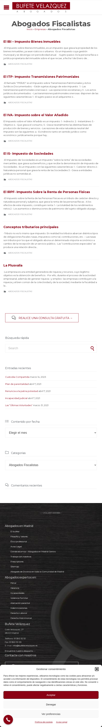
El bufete (15, 531)
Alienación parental (20, 603)
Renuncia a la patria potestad (21, 391)
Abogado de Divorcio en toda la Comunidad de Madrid (37, 571)
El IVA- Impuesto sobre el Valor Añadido (35, 115)
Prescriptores (17, 561)
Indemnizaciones (19, 608)
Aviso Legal (61, 722)
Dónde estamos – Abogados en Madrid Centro (33, 551)
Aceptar (51, 694)
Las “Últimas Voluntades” (18, 405)
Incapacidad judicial (16, 398)
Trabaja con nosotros (21, 556)
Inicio (30, 29)
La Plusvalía (12, 265)
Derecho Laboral (19, 613)
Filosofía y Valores (19, 536)
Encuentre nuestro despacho (19, 651)
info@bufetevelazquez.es (25, 645)
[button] (97, 669)
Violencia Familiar (19, 598)
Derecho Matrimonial (21, 618)
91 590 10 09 (15, 642)
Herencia (15, 588)
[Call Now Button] (8, 719)
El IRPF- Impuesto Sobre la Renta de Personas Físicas (46, 192)
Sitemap (15, 566)
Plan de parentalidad (17, 384)
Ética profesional (19, 541)
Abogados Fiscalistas (20, 64)
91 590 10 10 (20, 638)
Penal (13, 583)
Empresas (40, 29)
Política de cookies (44, 722)
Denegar (51, 704)
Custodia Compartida (17, 377)
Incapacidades (17, 593)
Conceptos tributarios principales (30, 227)
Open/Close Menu (6, 7)
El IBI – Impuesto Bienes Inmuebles (31, 42)
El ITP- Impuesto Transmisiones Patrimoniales (41, 77)
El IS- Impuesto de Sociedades (28, 154)
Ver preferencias (51, 713)
